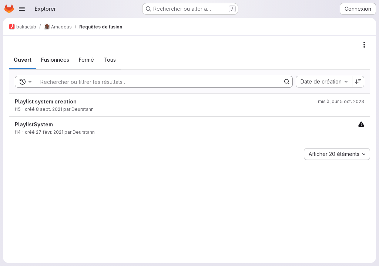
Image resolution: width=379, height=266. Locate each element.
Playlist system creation (46, 101)
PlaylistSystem (34, 124)
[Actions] (364, 45)
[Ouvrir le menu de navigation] (22, 9)
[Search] (154, 81)
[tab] (22, 60)
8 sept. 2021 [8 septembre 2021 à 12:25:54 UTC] (49, 109)
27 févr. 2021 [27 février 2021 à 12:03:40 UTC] (49, 132)
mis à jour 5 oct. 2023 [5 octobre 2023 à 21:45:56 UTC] (341, 101)
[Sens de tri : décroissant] (358, 82)
